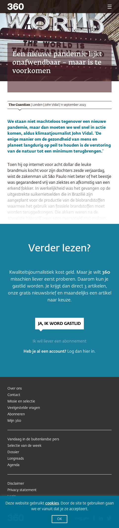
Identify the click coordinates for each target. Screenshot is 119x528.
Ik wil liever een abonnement (59, 341)
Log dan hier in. (81, 352)
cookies (52, 503)
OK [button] (59, 519)
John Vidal (52, 105)
